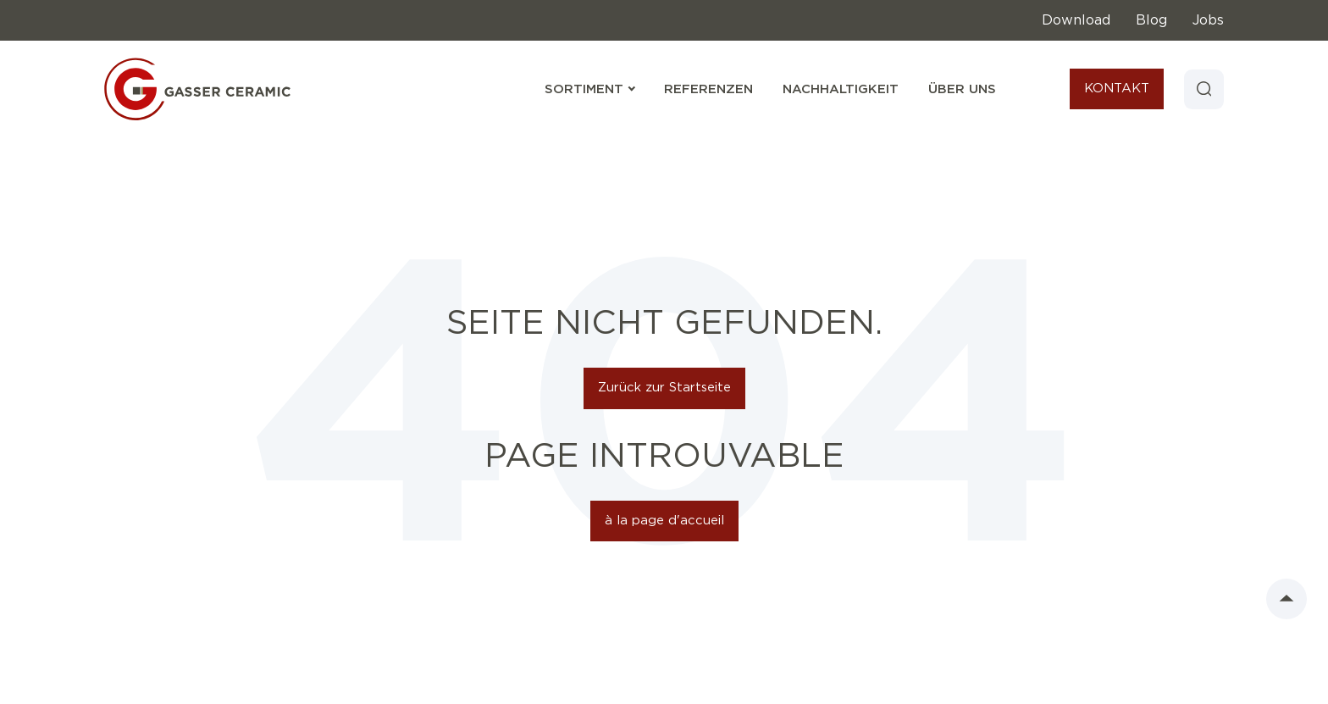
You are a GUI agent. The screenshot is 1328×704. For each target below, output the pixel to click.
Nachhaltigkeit (840, 89)
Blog (1151, 20)
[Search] (1203, 89)
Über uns (961, 89)
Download (1076, 20)
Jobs (1208, 20)
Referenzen (707, 89)
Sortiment (589, 89)
